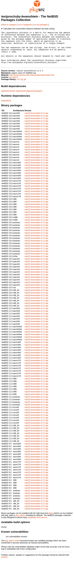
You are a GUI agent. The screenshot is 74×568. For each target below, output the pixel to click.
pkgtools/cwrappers (34, 99)
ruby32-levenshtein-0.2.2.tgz (36, 121)
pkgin (50, 521)
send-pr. (4, 565)
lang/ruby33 (21, 99)
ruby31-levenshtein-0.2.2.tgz (36, 139)
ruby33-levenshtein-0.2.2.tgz (36, 124)
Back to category (9, 25)
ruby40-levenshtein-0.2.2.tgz (36, 129)
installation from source (37, 525)
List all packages (40, 25)
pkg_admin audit (12, 549)
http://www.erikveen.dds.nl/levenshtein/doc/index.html (32, 83)
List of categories (25, 25)
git (25, 87)
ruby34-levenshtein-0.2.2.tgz (36, 126)
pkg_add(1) (20, 523)
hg (22, 87)
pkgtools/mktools (8, 99)
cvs (18, 87)
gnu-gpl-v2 (13, 85)
